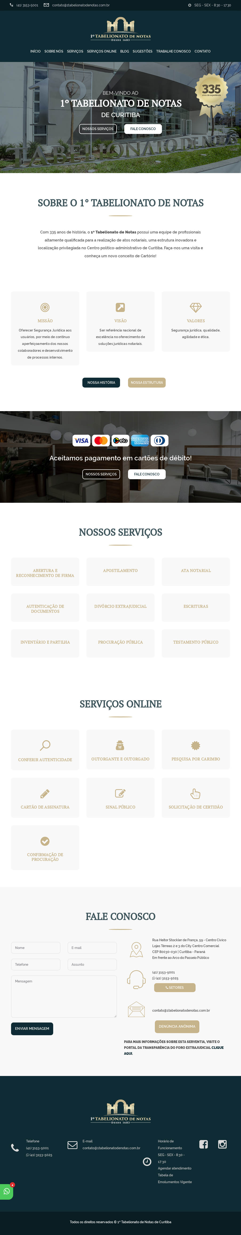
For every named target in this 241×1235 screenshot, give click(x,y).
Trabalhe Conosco (173, 51)
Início (35, 51)
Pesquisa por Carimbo (196, 759)
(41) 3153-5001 (24, 5)
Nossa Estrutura (147, 382)
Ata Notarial (196, 570)
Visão (120, 320)
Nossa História (101, 382)
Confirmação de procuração (45, 857)
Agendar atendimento (174, 1168)
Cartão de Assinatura (45, 807)
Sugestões (143, 51)
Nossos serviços (97, 129)
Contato (203, 51)
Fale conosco (143, 129)
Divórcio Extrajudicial (120, 606)
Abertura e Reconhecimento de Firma (45, 573)
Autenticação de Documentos (45, 609)
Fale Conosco (147, 474)
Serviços (75, 51)
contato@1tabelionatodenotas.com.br (77, 5)
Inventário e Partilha (45, 642)
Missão (45, 320)
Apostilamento (120, 570)
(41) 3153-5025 (165, 978)
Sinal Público (120, 807)
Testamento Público (196, 642)
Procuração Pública (120, 642)
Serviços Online (101, 51)
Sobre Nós (53, 51)
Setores (175, 988)
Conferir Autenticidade (45, 759)
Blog (124, 51)
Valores (196, 320)
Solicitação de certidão (196, 807)
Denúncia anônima (177, 1026)
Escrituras (196, 606)
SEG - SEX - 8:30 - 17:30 (209, 5)
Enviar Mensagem (32, 1028)
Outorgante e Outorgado (120, 759)
